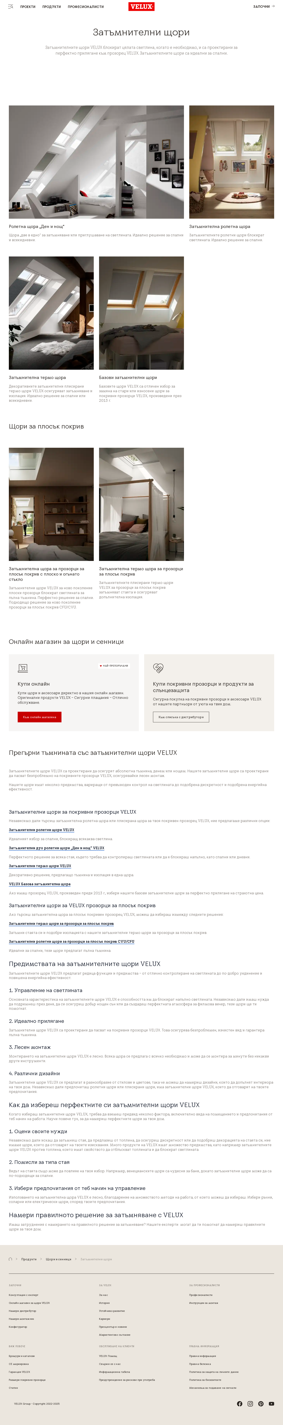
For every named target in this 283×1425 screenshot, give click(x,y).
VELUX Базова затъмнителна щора (40, 884)
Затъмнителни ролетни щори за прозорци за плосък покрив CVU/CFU (71, 941)
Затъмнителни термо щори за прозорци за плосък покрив (61, 923)
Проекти (27, 7)
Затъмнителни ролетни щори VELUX (41, 830)
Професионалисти (86, 7)
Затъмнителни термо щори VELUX (40, 866)
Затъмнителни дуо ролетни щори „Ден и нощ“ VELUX (56, 848)
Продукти (51, 7)
